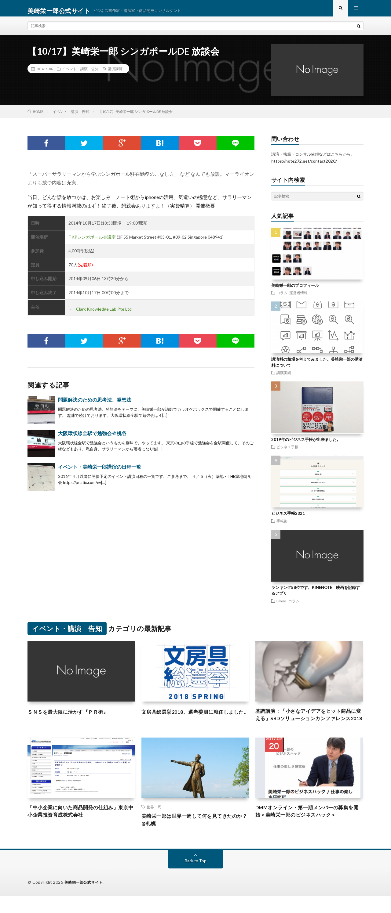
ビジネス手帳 (287, 451)
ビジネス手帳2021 (288, 518)
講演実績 (283, 377)
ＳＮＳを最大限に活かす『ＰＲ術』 (72, 716)
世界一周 (154, 822)
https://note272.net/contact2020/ (304, 166)
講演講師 (115, 73)
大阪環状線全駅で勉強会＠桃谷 (92, 438)
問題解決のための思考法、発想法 (94, 404)
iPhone (281, 606)
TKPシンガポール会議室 (92, 241)
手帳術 (281, 526)
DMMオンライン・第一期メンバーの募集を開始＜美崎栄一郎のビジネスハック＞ (308, 827)
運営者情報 (298, 297)
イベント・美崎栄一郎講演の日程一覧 (99, 472)
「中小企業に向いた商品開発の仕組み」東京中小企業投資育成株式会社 (81, 827)
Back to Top (195, 877)
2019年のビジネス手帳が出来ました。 (306, 444)
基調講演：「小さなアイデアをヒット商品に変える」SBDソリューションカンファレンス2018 (309, 724)
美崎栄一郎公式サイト (85, 899)
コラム (281, 297)
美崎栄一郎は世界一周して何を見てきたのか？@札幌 (195, 835)
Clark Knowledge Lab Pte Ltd (104, 313)
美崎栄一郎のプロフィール (295, 290)
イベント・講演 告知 (80, 73)
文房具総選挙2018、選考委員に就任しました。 (193, 720)
